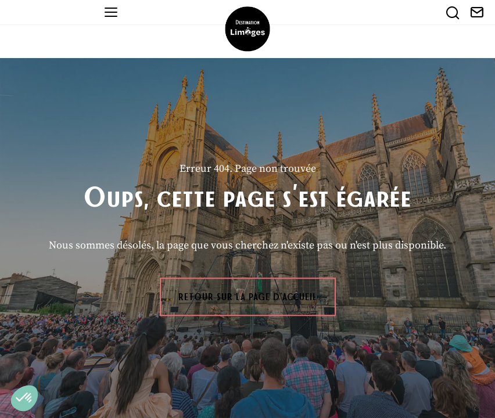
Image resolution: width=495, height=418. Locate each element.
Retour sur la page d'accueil (247, 296)
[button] (24, 398)
